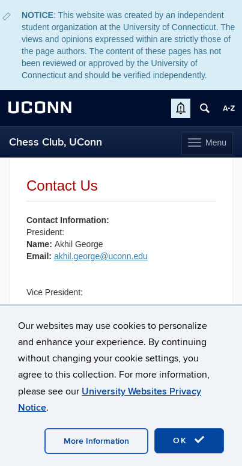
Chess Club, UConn (55, 142)
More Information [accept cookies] (96, 441)
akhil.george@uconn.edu (101, 256)
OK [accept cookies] (189, 440)
